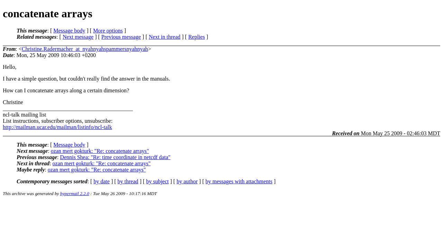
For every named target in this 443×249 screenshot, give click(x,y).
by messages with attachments (239, 181)
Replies (196, 37)
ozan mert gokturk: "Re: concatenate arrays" (100, 151)
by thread (128, 181)
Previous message (121, 37)
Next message (78, 37)
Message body (69, 31)
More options (108, 31)
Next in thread (165, 37)
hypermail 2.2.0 (74, 193)
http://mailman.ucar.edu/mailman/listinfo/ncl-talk (57, 127)
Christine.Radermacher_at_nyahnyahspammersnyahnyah (85, 49)
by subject (157, 181)
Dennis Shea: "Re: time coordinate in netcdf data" (115, 157)
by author (187, 181)
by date (101, 181)
